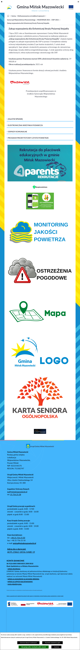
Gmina (13, 16)
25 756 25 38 (15, 495)
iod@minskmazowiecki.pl (17, 492)
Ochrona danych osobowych (28, 642)
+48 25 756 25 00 (18, 538)
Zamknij (56, 647)
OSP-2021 (55, 20)
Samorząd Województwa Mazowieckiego (21, 20)
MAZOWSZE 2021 (43, 20)
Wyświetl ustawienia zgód (52, 642)
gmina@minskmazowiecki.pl (24, 543)
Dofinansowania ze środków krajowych (31, 16)
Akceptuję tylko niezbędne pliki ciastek (33, 647)
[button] (40, 606)
